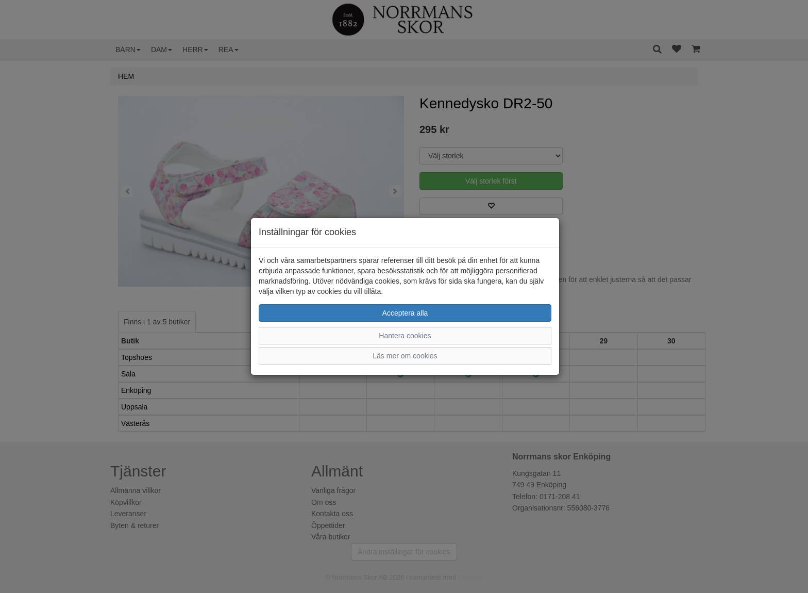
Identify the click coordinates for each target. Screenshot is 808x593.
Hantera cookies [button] (405, 336)
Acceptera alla (405, 313)
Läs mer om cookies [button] (405, 356)
